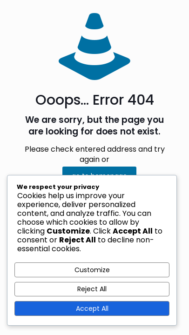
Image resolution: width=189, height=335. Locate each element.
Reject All (92, 289)
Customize (92, 270)
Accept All (92, 308)
